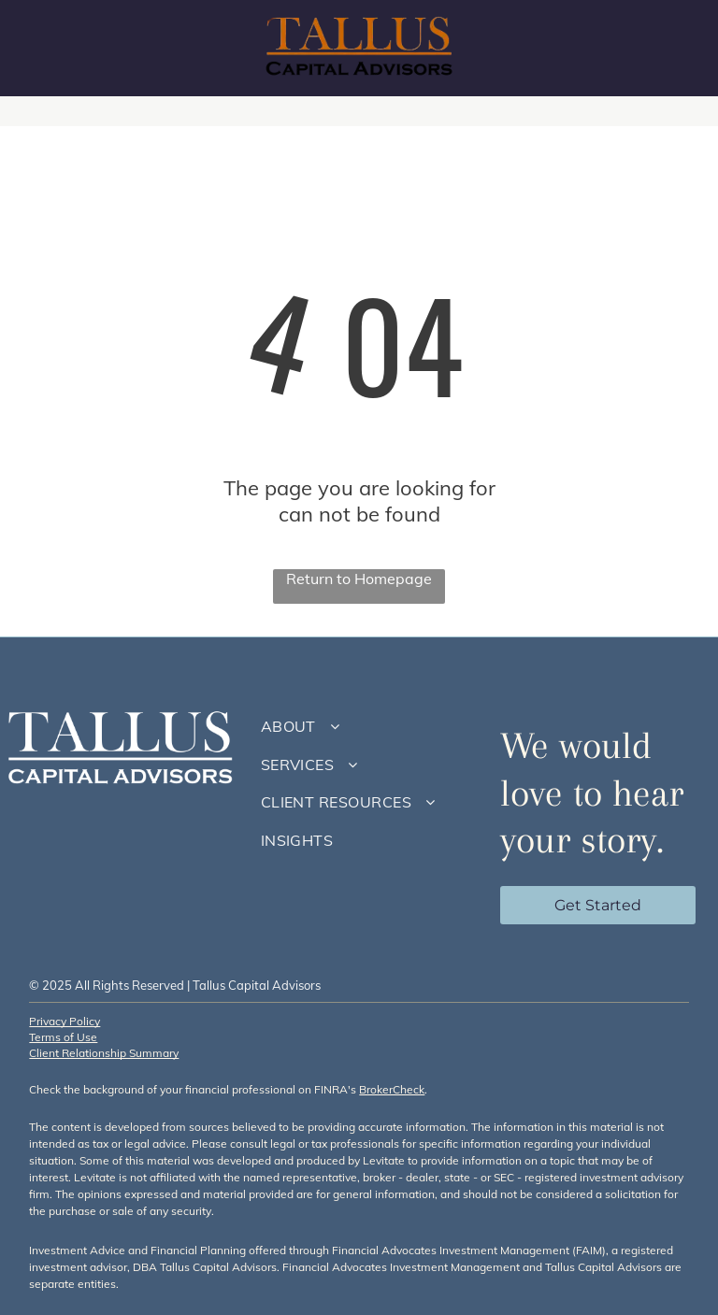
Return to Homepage (359, 578)
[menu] (677, 48)
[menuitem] (366, 726)
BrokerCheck (391, 1089)
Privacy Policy (64, 1021)
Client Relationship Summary (104, 1053)
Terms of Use (63, 1037)
